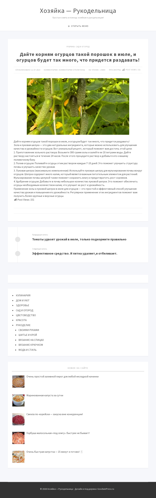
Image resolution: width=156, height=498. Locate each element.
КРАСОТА (21, 320)
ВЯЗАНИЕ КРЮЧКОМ (31, 344)
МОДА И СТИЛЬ (28, 349)
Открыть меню (79, 26)
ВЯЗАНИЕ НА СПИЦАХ (31, 339)
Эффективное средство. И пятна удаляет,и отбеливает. (74, 253)
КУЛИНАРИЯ (23, 295)
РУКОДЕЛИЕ (23, 325)
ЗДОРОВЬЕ (22, 305)
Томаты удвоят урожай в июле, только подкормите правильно (79, 239)
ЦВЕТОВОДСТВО (26, 315)
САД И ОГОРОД (82, 47)
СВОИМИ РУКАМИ (29, 330)
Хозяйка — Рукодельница (78, 11)
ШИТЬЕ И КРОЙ (28, 334)
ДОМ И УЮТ (23, 300)
